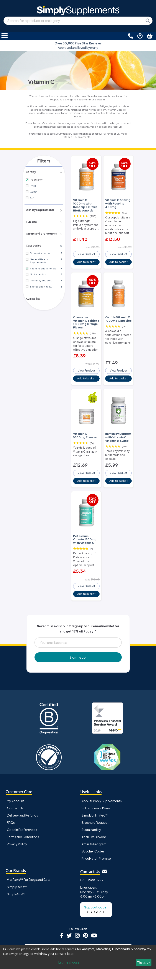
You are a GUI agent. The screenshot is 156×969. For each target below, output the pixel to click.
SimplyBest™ (17, 861)
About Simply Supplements (102, 775)
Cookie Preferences (22, 804)
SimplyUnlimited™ (95, 789)
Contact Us (15, 782)
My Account (15, 775)
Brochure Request (95, 797)
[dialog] (78, 957)
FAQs (11, 797)
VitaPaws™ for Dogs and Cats (28, 854)
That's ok (143, 962)
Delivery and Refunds (22, 789)
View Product (86, 250)
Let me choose (68, 962)
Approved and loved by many (78, 45)
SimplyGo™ (16, 868)
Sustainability (91, 804)
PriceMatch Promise (96, 833)
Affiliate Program (94, 818)
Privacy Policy (17, 818)
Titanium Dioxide (94, 811)
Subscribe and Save (96, 782)
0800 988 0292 (91, 854)
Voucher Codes (93, 825)
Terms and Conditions (23, 811)
